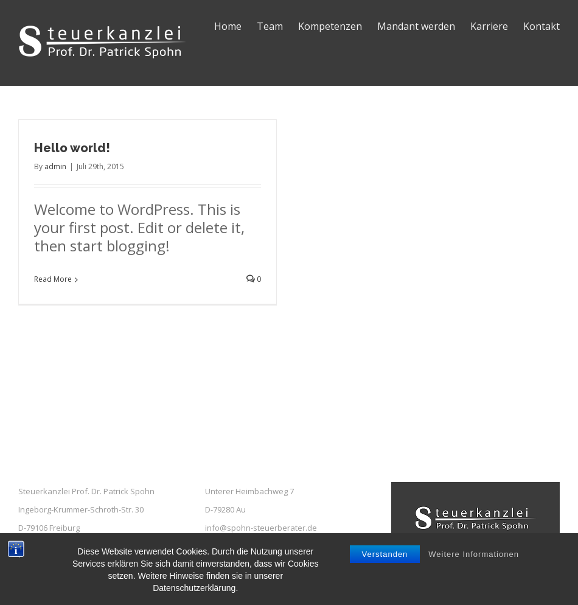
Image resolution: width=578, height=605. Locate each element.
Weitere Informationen (473, 559)
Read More (53, 279)
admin (55, 166)
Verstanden (385, 559)
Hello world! (72, 148)
